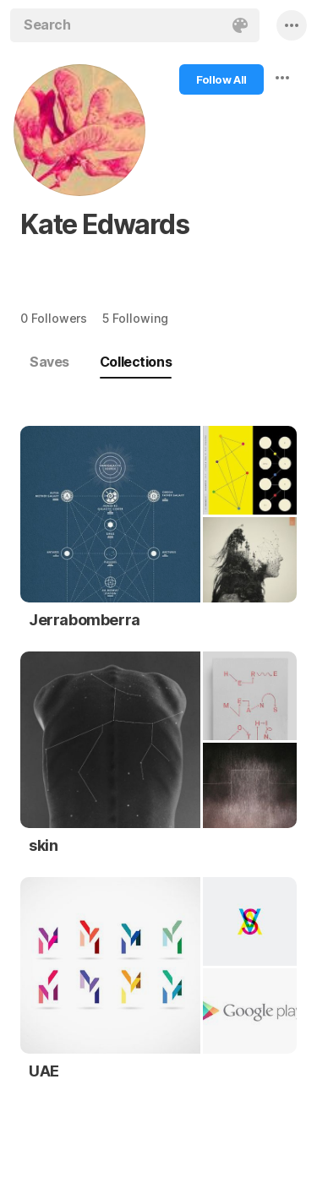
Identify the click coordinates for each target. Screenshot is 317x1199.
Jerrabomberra (84, 620)
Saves (49, 361)
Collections (136, 361)
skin (43, 845)
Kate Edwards (104, 224)
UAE (44, 1071)
